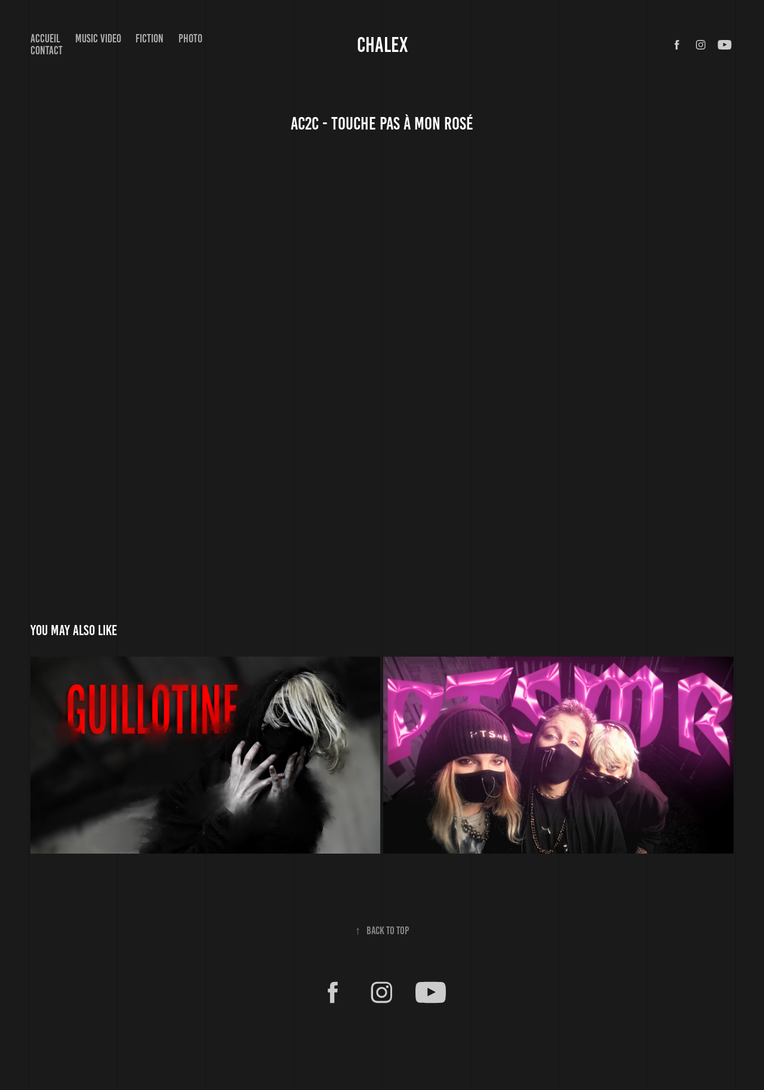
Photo (190, 38)
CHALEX (382, 44)
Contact (46, 50)
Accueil (45, 38)
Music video (98, 38)
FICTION (149, 38)
